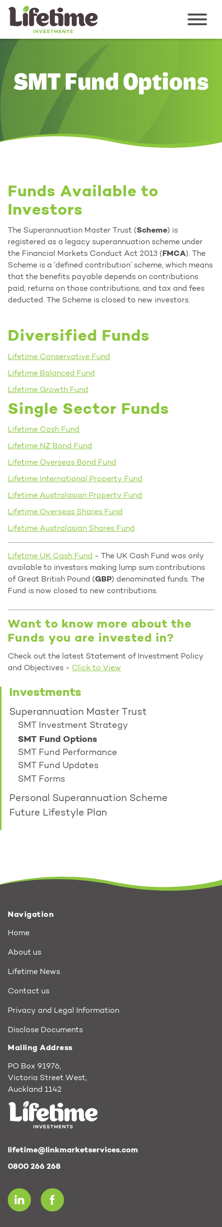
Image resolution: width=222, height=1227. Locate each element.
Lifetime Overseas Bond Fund (62, 463)
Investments (45, 693)
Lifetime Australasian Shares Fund (71, 529)
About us (24, 953)
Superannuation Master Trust (78, 712)
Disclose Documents (45, 1030)
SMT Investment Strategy (73, 726)
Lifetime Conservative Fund (59, 357)
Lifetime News (34, 972)
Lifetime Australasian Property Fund (75, 496)
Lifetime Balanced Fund (51, 374)
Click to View (96, 668)
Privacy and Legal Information (63, 1011)
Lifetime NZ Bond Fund (50, 446)
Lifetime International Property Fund (75, 479)
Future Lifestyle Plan (58, 813)
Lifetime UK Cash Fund (50, 556)
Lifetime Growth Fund (48, 390)
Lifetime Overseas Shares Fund (65, 512)
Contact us (28, 991)
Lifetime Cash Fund (43, 430)
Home (19, 933)
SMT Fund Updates (58, 766)
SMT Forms (41, 779)
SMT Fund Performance (67, 753)
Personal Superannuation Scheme (88, 798)
